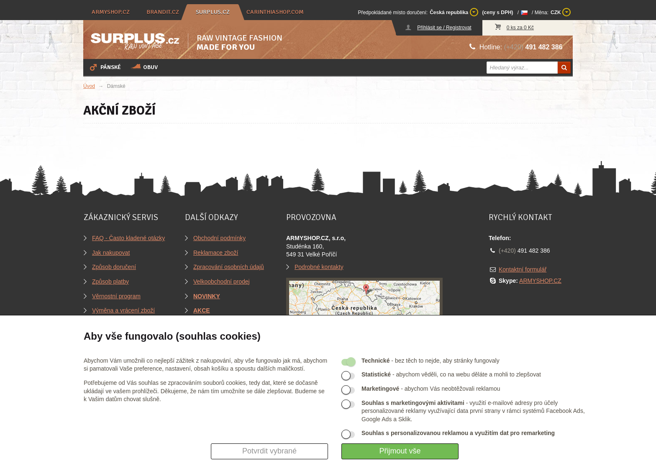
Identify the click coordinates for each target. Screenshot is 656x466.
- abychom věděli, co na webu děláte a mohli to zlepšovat (451, 374)
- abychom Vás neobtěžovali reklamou (430, 388)
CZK (561, 12)
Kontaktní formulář (522, 269)
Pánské (104, 67)
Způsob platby (110, 281)
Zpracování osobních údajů (228, 267)
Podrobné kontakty (319, 267)
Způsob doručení (114, 267)
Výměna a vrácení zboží (123, 310)
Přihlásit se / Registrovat (444, 28)
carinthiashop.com (275, 11)
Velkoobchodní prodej (221, 281)
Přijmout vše (399, 451)
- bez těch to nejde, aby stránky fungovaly (430, 360)
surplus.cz (213, 11)
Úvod (89, 86)
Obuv (144, 67)
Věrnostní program (116, 296)
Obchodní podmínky (219, 238)
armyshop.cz (111, 11)
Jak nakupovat (111, 252)
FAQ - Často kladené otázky (128, 238)
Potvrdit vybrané (269, 451)
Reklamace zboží (215, 252)
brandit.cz (162, 11)
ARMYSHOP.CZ (540, 280)
